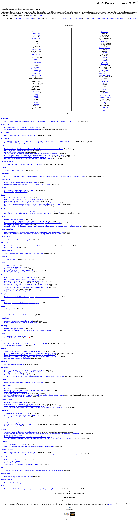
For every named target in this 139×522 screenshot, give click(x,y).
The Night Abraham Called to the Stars (15, 336)
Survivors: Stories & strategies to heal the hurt (17, 358)
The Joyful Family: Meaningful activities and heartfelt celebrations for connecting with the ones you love (34, 212)
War (105, 102)
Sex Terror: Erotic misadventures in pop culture (17, 396)
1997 (59, 18)
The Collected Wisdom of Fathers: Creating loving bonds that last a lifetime (25, 221)
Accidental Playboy (9, 265)
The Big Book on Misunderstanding (14, 267)
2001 (20, 18)
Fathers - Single (36, 70)
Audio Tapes (101, 18)
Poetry (105, 52)
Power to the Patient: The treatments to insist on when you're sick (22, 286)
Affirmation (132, 18)
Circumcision (36, 54)
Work (104, 110)
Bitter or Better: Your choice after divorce (16, 198)
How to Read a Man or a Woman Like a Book (17, 375)
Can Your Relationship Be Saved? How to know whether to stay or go (24, 370)
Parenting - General (104, 48)
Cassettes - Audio (36, 49)
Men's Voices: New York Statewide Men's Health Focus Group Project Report (26, 284)
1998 (62, 18)
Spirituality (105, 81)
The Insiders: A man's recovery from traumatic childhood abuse (22, 129)
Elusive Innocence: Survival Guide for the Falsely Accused (21, 127)
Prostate (104, 57)
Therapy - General (105, 89)
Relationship (104, 64)
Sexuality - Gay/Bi (104, 75)
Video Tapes (94, 18)
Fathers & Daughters (36, 72)
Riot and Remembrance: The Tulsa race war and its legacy (20, 322)
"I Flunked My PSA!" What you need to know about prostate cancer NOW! (25, 344)
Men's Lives (104, 32)
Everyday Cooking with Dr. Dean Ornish (15, 192)
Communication (36, 56)
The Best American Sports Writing (14, 423)
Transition (105, 92)
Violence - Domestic (105, 97)
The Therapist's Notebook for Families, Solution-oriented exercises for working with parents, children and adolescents (37, 438)
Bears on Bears (8, 388)
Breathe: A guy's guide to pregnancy (14, 219)
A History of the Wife (10, 309)
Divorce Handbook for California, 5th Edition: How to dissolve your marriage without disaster (31, 202)
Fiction (36, 94)
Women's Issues (104, 107)
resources (41, 15)
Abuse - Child (36, 35)
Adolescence (36, 45)
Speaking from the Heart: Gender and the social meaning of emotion (23, 253)
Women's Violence (104, 108)
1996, (56, 18)
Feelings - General (36, 75)
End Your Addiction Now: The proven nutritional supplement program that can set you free (30, 353)
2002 (24, 18)
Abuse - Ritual (36, 38)
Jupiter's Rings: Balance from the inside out (16, 413)
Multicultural (104, 41)
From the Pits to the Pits (11, 247)
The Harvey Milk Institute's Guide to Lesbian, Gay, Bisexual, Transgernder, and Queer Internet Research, (34, 395)
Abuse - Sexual (36, 40)
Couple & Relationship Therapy (13, 435)
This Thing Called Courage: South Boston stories (18, 272)
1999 (66, 18)
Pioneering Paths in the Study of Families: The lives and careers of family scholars (27, 213)
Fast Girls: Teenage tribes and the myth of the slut (18, 150)
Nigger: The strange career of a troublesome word (18, 321)
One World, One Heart (10, 338)
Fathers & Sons (36, 73)
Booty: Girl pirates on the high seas (14, 482)
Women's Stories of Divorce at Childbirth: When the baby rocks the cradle (25, 206)
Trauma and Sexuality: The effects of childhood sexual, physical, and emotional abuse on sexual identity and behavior (37, 141)
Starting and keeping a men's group (116, 18)
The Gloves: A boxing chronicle (13, 426)
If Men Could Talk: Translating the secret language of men (20, 182)
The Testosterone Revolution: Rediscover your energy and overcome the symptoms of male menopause (33, 407)
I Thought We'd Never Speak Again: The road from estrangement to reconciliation (27, 184)
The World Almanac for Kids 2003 (14, 170)
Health (36, 96)
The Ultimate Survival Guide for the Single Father (18, 239)
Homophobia (36, 97)
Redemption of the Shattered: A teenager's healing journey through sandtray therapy (28, 158)
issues (31, 15)
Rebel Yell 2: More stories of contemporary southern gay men (21, 270)
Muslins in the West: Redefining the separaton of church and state (23, 415)
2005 (37, 18)
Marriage (36, 104)
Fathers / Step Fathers (36, 69)
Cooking (36, 59)
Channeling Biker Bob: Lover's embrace (15, 268)
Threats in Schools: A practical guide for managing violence (21, 464)
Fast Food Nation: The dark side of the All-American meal (20, 279)
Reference (105, 62)
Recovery (104, 60)
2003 (27, 18)
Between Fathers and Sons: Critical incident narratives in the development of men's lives (29, 246)
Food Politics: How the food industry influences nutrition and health (23, 281)
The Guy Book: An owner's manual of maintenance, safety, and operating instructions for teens (31, 153)
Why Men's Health (9, 289)
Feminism (36, 91)
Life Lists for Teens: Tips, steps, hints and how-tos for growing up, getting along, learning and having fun (34, 155)
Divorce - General (36, 62)
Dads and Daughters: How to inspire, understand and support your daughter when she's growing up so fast (34, 232)
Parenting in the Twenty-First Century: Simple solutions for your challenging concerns (28, 330)
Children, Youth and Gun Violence (14, 460)
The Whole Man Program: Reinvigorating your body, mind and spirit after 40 (26, 287)
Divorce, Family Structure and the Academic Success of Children (22, 201)
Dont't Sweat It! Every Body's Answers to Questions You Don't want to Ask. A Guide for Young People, (33, 149)
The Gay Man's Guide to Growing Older (15, 392)
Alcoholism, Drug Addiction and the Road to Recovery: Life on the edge (25, 351)
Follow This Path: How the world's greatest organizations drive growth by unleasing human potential (33, 489)
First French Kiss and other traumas (14, 152)
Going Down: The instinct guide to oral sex (16, 393)
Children (36, 53)
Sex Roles (105, 70)
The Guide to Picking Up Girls (13, 373)
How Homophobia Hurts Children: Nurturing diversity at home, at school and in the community (31, 297)
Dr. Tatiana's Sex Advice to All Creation (15, 402)
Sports (105, 83)
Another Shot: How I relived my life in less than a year (19, 315)
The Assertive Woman (10, 259)
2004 (31, 18)
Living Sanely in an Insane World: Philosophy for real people (21, 303)
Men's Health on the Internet (12, 283)
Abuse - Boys (36, 33)
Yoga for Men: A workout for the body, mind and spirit (19, 291)
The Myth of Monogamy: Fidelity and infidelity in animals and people (24, 406)
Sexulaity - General (104, 73)
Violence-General (105, 96)
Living (36, 102)
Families (36, 67)
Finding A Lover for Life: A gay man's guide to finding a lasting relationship (26, 371)
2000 (17, 18)
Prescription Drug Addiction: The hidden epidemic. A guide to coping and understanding (29, 355)
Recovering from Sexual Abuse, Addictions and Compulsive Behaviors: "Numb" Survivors (30, 356)
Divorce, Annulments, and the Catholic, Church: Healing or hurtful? (23, 199)
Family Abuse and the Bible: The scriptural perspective (20, 135)
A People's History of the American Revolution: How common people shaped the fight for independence (34, 470)
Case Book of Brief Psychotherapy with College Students (20, 432)
